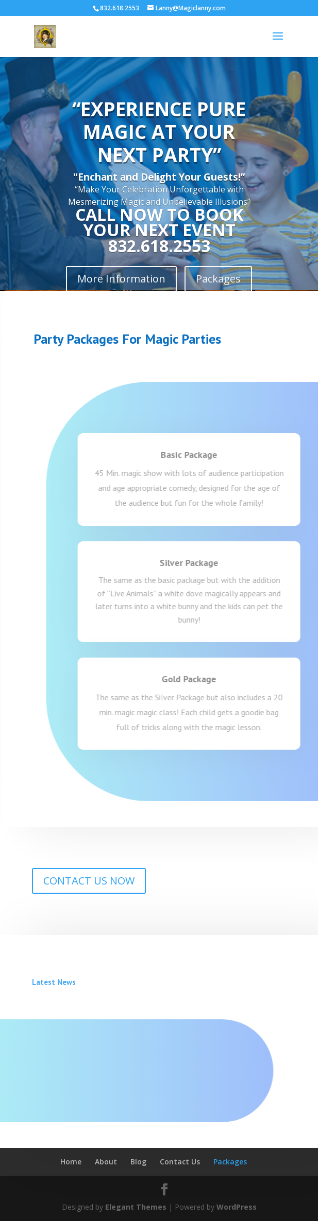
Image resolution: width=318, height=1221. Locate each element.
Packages (218, 279)
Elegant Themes (135, 1207)
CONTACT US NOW (89, 881)
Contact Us (180, 1161)
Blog (138, 1161)
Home (70, 1161)
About (106, 1161)
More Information (121, 279)
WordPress (236, 1207)
